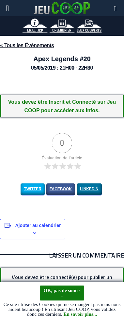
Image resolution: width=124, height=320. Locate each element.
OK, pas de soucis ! (61, 293)
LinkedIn (89, 189)
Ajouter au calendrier (38, 225)
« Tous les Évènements (27, 45)
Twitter (32, 189)
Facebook (61, 189)
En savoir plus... (80, 314)
